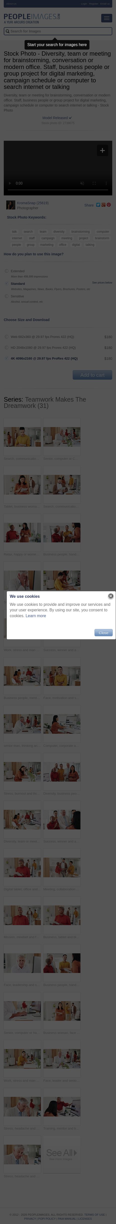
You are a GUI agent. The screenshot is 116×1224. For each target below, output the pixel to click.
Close (103, 633)
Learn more (36, 616)
